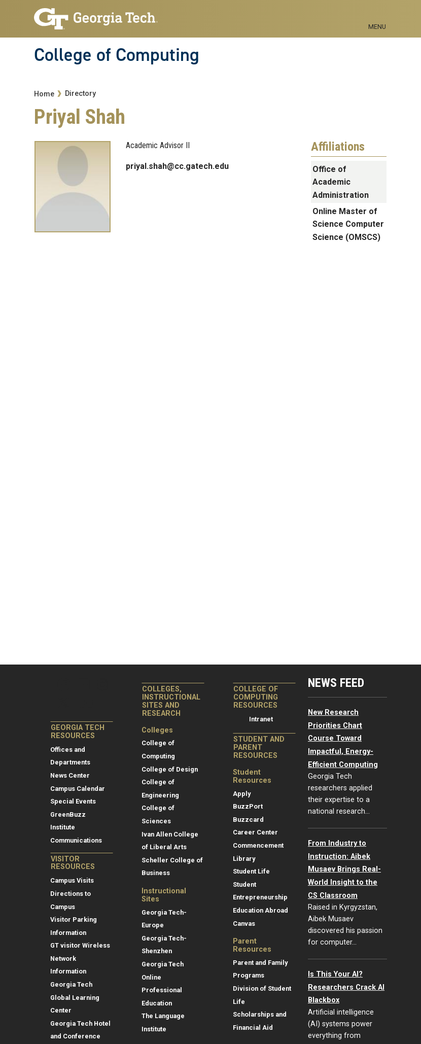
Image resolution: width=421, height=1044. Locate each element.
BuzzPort (248, 806)
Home (44, 94)
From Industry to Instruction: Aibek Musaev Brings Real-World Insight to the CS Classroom (344, 869)
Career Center (255, 832)
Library (244, 858)
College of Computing (116, 55)
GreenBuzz (68, 814)
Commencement (258, 845)
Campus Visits (72, 880)
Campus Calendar (77, 788)
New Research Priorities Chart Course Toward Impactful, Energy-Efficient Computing (343, 738)
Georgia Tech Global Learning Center (74, 997)
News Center (70, 775)
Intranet (261, 719)
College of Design (170, 769)
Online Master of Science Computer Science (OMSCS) (348, 224)
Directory (80, 93)
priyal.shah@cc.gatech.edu (177, 166)
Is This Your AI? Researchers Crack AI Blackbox (346, 987)
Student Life (251, 871)
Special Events (73, 801)
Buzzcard (248, 819)
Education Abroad (260, 910)
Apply (242, 793)
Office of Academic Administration (340, 182)
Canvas (244, 923)
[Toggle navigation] (377, 15)
